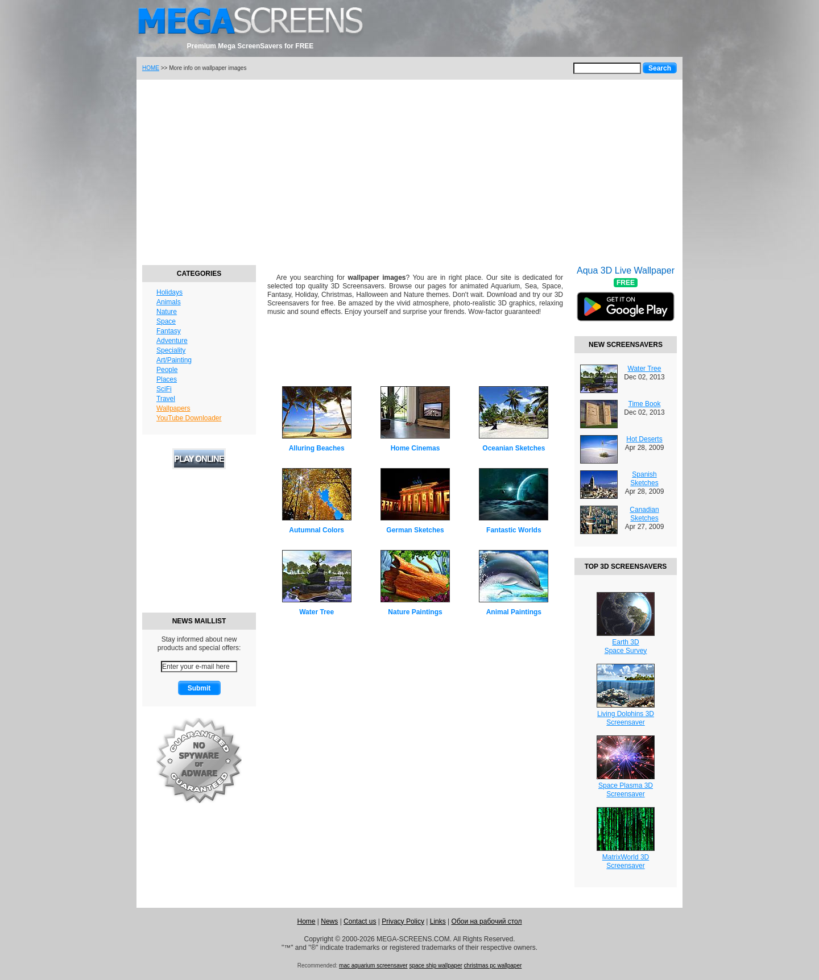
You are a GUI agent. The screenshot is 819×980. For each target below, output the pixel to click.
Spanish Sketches (644, 478)
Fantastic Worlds (513, 530)
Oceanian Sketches (513, 448)
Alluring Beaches (317, 448)
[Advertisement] (409, 170)
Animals (168, 302)
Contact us (360, 921)
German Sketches (415, 530)
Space (166, 321)
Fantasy (168, 331)
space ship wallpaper (435, 965)
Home (306, 921)
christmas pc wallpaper (493, 965)
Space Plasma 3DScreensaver (625, 789)
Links (438, 921)
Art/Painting (174, 360)
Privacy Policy (403, 921)
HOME (150, 68)
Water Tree (316, 612)
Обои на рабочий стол (487, 921)
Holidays (169, 292)
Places (166, 379)
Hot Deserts (644, 439)
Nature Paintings (415, 612)
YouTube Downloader (189, 418)
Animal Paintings (513, 612)
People (166, 370)
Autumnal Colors (316, 530)
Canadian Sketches (644, 514)
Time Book (644, 404)
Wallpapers (173, 408)
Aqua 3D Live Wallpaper (625, 301)
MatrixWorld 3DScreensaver (625, 861)
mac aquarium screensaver (373, 965)
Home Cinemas (415, 448)
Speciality (170, 350)
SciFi (164, 389)
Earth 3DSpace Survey (626, 646)
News (329, 921)
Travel (165, 399)
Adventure (172, 341)
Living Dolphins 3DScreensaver (625, 718)
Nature (166, 312)
